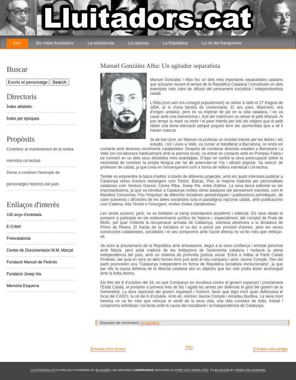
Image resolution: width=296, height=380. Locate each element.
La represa (138, 43)
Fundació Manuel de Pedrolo (32, 262)
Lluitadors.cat (43, 370)
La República (175, 43)
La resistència (100, 43)
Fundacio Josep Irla (24, 274)
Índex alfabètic (19, 106)
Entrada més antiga (270, 349)
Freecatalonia (19, 238)
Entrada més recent (108, 349)
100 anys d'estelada (24, 214)
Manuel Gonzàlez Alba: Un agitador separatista (160, 65)
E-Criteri (14, 226)
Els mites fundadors (54, 43)
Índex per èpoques (23, 118)
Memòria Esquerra (23, 286)
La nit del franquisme (222, 43)
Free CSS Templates (191, 370)
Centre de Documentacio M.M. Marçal (40, 250)
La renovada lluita (30, 51)
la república (150, 323)
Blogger (103, 370)
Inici (17, 43)
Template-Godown (250, 370)
